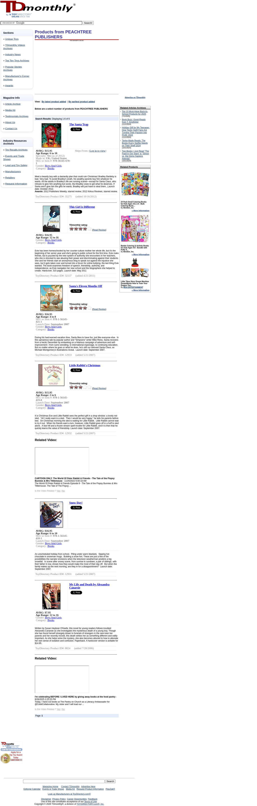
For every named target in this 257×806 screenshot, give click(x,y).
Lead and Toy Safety (16, 165)
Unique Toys (12, 39)
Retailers (10, 177)
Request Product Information (90, 789)
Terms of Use (90, 801)
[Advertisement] (11, 247)
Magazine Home (50, 786)
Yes (58, 491)
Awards (9, 85)
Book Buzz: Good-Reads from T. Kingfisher (133, 120)
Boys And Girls (53, 165)
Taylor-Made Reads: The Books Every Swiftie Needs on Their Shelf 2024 (135, 143)
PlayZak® (110, 789)
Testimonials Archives (16, 116)
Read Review (99, 230)
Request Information (16, 183)
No (63, 491)
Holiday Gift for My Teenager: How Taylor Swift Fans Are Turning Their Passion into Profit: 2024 (136, 131)
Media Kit (10, 110)
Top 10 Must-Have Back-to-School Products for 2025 (135, 112)
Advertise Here (88, 786)
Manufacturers (13, 171)
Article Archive (13, 104)
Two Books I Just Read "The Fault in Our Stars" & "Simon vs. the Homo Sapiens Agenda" (135, 155)
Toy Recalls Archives (16, 149)
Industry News (13, 54)
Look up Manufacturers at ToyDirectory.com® (69, 794)
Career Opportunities (77, 799)
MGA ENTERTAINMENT (133, 287)
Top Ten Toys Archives (17, 60)
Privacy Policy (59, 799)
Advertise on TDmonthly (135, 97)
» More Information (140, 210)
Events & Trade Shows (53, 789)
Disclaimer (46, 799)
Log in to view (97, 150)
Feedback (92, 799)
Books (50, 168)
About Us (10, 122)
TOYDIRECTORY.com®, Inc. (90, 804)
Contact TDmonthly (70, 786)
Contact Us (11, 128)
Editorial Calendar (32, 789)
